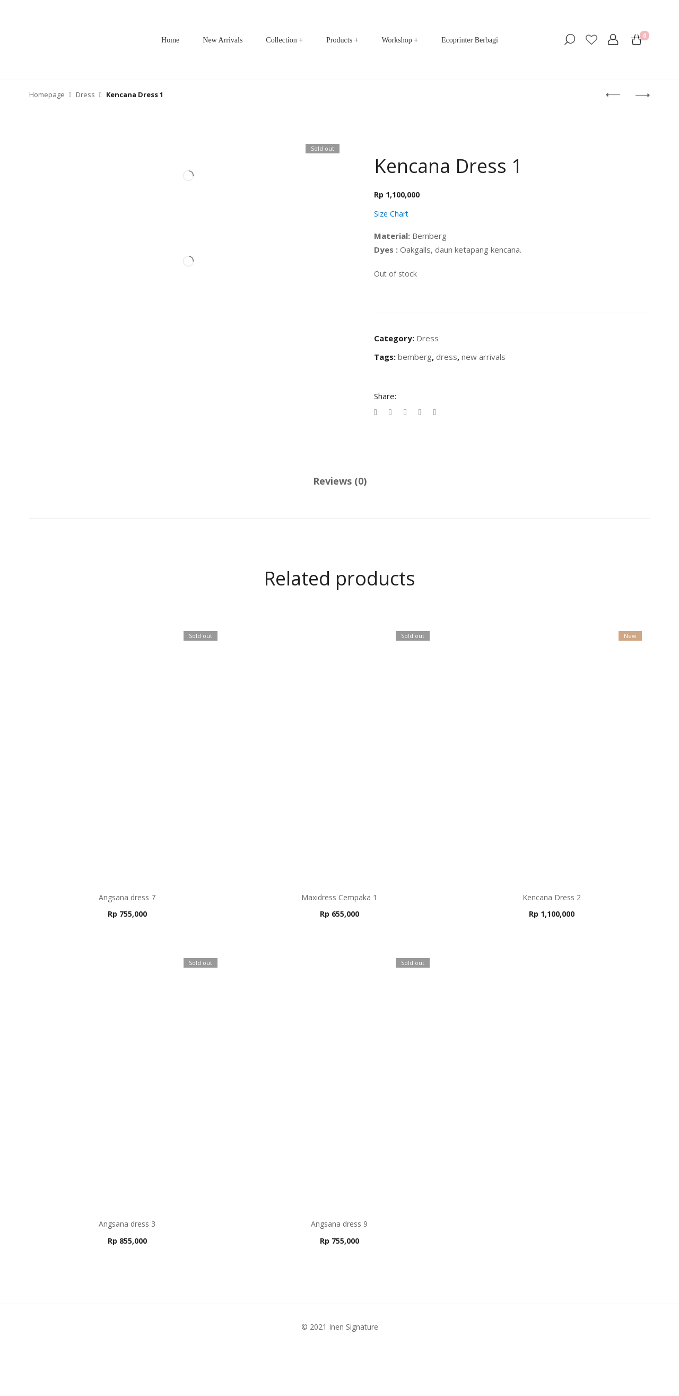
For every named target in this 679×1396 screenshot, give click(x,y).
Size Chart (391, 214)
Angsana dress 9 (338, 1222)
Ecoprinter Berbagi (469, 40)
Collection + (284, 40)
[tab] (339, 481)
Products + (342, 40)
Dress (427, 338)
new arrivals (484, 356)
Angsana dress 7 (127, 897)
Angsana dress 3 (127, 1222)
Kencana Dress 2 (549, 897)
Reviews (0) (340, 481)
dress (446, 356)
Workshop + (399, 40)
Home (170, 40)
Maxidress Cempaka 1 (338, 897)
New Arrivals (222, 40)
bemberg (415, 356)
